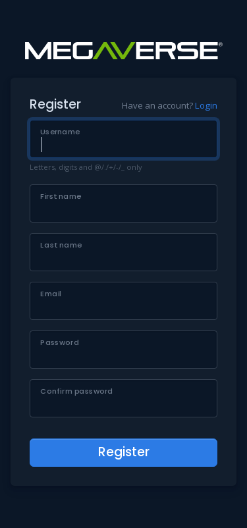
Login (206, 105)
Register (124, 452)
